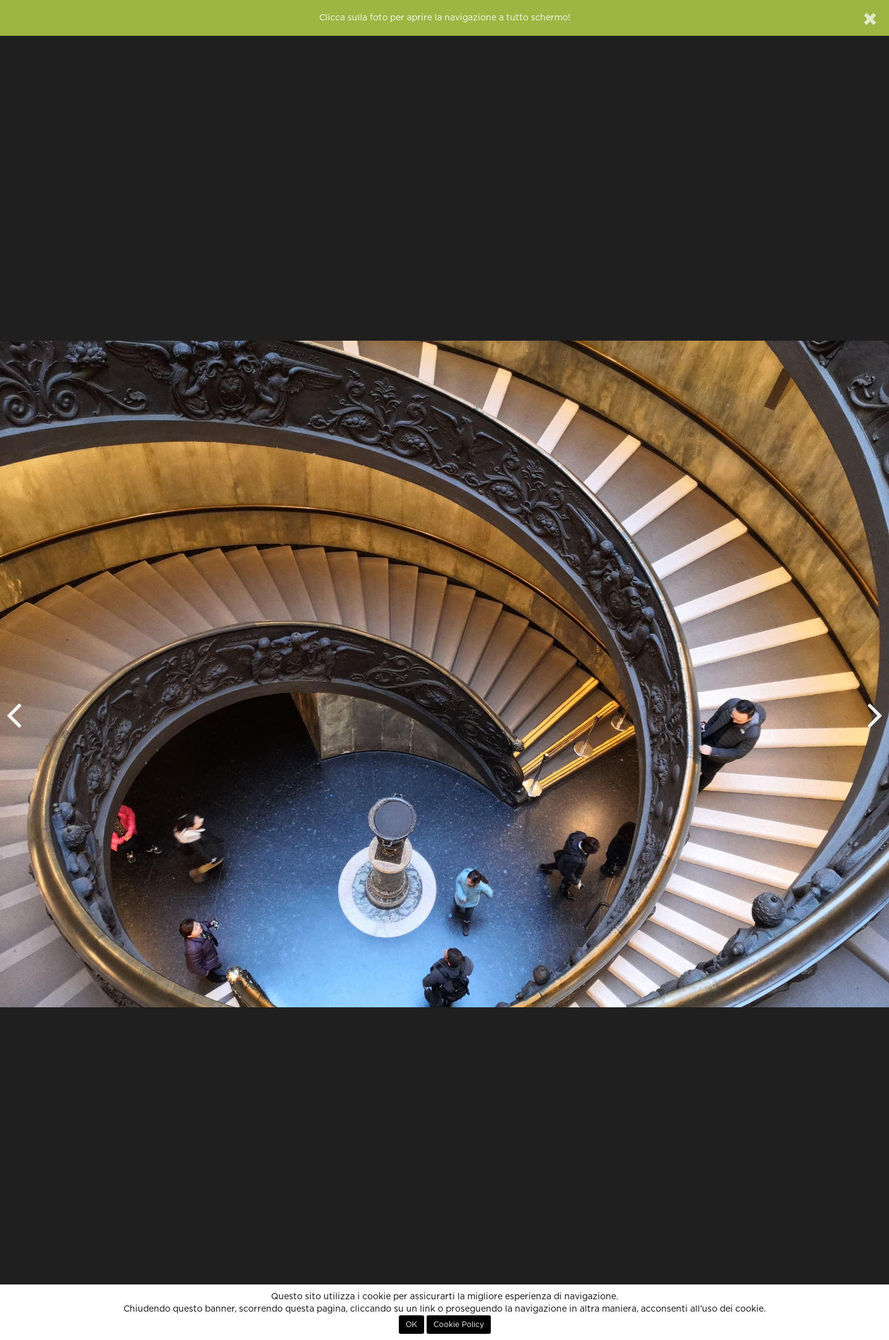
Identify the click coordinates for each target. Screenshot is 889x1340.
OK (411, 1324)
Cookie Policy (458, 1324)
